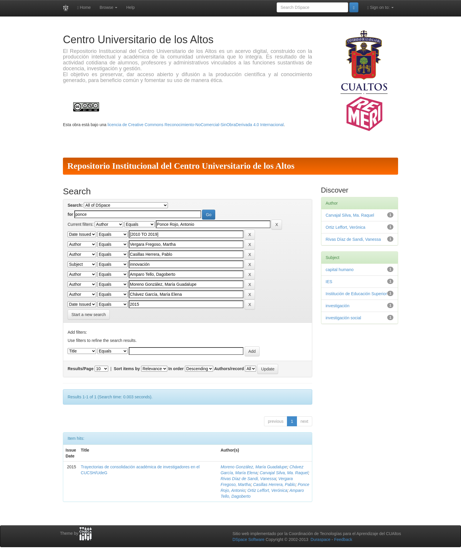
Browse (109, 7)
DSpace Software (249, 539)
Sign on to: (380, 7)
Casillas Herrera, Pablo (274, 484)
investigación (338, 305)
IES (329, 281)
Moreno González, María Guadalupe (254, 467)
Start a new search (88, 314)
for (70, 214)
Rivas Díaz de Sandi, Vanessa (248, 478)
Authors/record (229, 368)
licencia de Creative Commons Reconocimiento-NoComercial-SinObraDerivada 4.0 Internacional (196, 124)
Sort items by (127, 368)
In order (176, 368)
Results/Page (80, 368)
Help (130, 7)
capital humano (340, 269)
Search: (75, 205)
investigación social (343, 317)
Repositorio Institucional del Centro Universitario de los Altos (181, 166)
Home (84, 7)
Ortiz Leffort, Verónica (268, 490)
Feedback (343, 539)
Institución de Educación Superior (356, 293)
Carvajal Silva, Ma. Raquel (284, 472)
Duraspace (320, 539)
